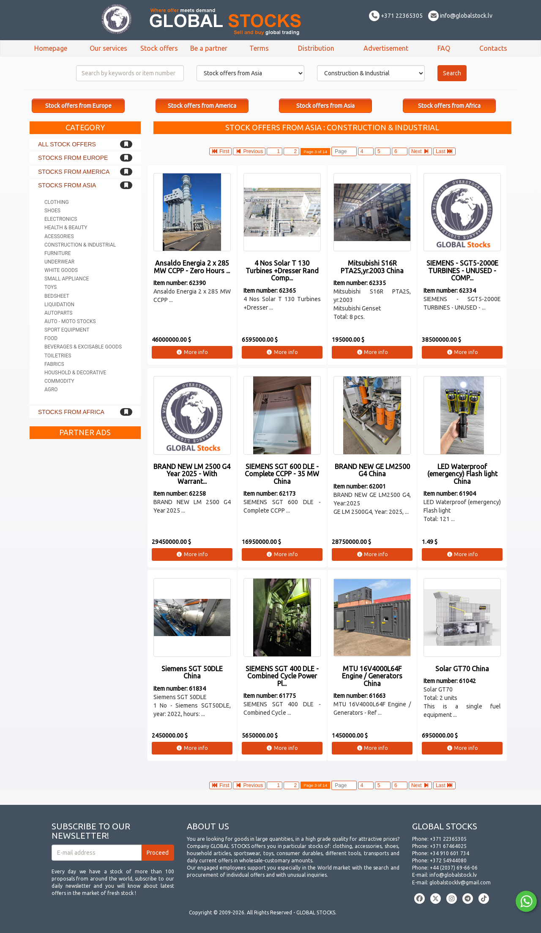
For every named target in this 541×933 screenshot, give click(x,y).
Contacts (493, 48)
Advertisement (385, 48)
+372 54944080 (448, 860)
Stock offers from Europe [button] (78, 105)
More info (192, 352)
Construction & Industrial (80, 245)
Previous (249, 151)
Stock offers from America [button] (202, 105)
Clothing (56, 202)
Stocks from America (73, 171)
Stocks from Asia (67, 185)
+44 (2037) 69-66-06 (454, 867)
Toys (50, 287)
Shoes (52, 211)
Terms (259, 48)
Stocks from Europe (73, 157)
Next (420, 151)
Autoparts (58, 313)
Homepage (50, 48)
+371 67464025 (448, 846)
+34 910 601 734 (449, 853)
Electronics (60, 219)
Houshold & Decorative (75, 373)
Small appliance (66, 279)
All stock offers (67, 144)
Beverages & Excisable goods (83, 347)
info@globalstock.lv (460, 15)
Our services (108, 48)
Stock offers (159, 48)
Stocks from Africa (71, 412)
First (221, 151)
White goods (61, 270)
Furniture (57, 253)
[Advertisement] (85, 570)
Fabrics (54, 364)
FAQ (443, 48)
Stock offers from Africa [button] (449, 105)
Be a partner (208, 48)
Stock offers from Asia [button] (325, 105)
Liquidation (59, 304)
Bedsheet (56, 296)
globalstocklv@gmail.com (460, 882)
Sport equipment (66, 330)
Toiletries (57, 356)
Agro (51, 389)
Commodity (59, 381)
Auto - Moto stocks (70, 321)
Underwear (59, 262)
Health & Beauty (65, 228)
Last (444, 151)
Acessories (59, 236)
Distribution (316, 48)
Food (50, 338)
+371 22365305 (396, 15)
